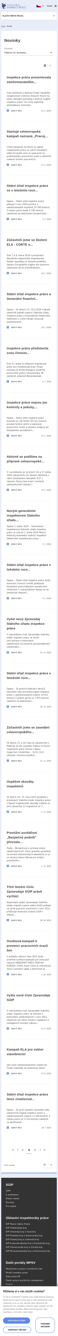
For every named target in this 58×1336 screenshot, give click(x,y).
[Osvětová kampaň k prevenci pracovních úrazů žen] (29, 956)
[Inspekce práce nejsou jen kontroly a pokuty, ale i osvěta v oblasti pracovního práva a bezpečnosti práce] (29, 417)
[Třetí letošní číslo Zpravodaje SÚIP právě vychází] (29, 902)
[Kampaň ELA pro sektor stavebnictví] (29, 1059)
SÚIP (8, 1190)
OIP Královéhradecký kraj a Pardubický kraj (28, 1243)
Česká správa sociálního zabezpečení (24, 1280)
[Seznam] (50, 66)
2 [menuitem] (22, 1150)
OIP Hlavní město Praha (18, 1224)
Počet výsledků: (9, 1165)
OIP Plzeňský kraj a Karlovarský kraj (24, 1235)
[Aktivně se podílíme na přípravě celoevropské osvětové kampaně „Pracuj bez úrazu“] (29, 471)
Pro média (11, 1206)
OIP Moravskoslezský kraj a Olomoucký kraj (28, 1251)
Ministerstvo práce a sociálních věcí (24, 1268)
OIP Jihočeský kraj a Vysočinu (21, 1231)
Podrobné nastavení (45, 1325)
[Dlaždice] (45, 66)
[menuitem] (13, 1150)
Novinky (10, 1202)
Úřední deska (12, 1198)
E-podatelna (12, 1194)
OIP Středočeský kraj (16, 1227)
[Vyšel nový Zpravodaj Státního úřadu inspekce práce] (29, 634)
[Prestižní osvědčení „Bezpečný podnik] (29, 848)
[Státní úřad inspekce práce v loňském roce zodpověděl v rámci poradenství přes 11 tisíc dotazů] (29, 580)
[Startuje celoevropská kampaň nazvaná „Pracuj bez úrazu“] (29, 146)
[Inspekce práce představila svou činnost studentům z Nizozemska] (29, 363)
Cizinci (9, 1284)
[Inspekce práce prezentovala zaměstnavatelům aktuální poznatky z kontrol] (29, 92)
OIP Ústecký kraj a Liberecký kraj (22, 1239)
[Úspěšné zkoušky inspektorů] (29, 795)
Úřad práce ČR (13, 1276)
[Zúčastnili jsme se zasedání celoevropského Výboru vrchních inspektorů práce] (29, 742)
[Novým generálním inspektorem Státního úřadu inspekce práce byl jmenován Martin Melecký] (29, 526)
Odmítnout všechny (17, 1330)
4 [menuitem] (29, 1150)
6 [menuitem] (35, 1150)
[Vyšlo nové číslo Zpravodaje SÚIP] (29, 1010)
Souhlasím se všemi (16, 1320)
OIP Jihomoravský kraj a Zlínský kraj (24, 1247)
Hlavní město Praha (12, 16)
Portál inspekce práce (17, 1272)
